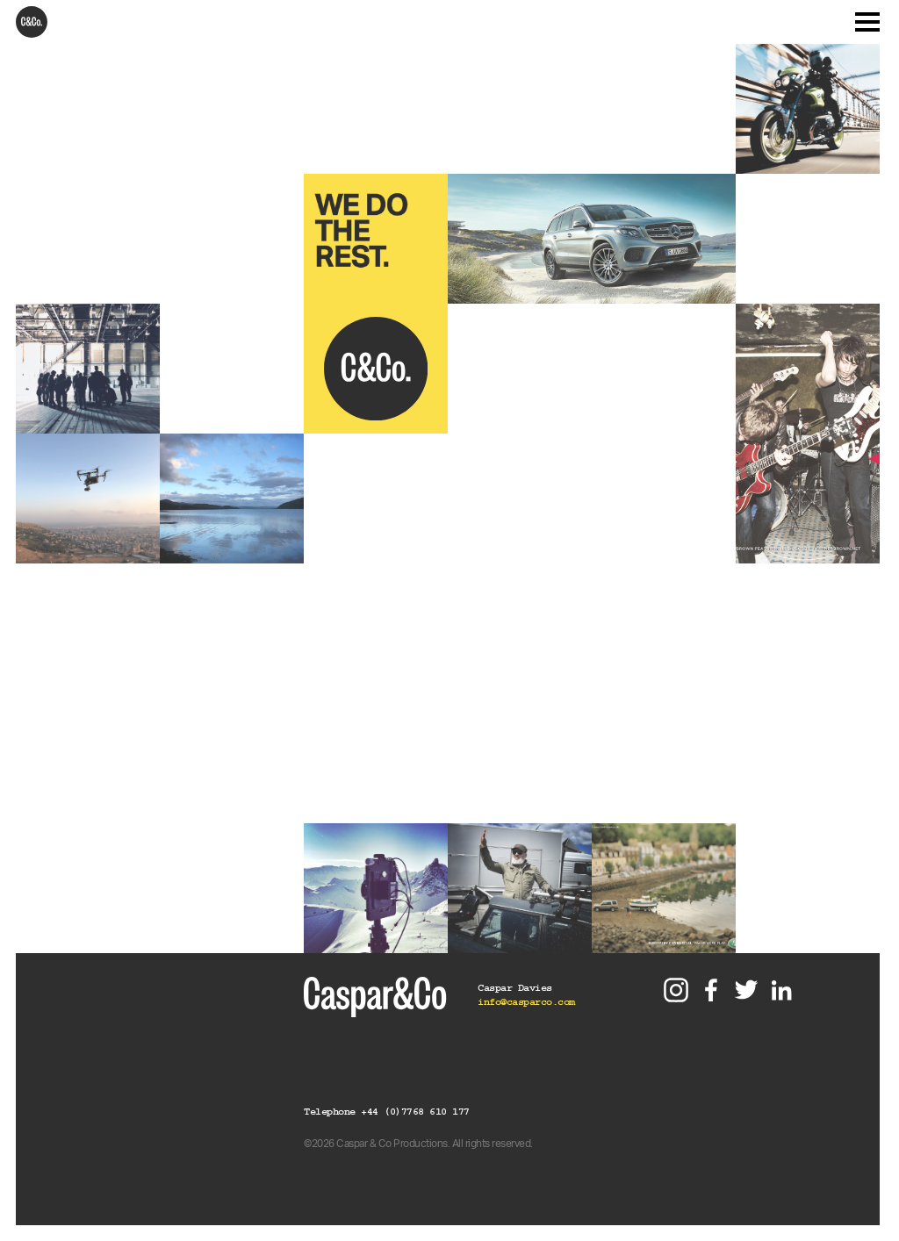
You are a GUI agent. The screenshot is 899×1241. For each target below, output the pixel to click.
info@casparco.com (526, 1002)
